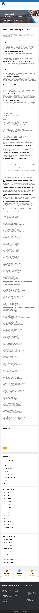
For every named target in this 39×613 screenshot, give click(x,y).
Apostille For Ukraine (7, 520)
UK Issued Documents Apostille (8, 527)
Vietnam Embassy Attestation (8, 554)
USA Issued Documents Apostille (9, 526)
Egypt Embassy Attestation (8, 545)
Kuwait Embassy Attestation (8, 541)
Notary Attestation (7, 473)
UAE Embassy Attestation (7, 590)
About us (16, 590)
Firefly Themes (24, 611)
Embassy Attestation (7, 564)
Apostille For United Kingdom (8, 521)
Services (12, 8)
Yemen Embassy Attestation (8, 562)
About (3, 8)
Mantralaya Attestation (7, 463)
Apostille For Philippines (7, 510)
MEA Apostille (6, 465)
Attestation (7, 8)
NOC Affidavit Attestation (8, 468)
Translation (17, 8)
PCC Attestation (6, 482)
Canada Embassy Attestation (8, 550)
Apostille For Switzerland (7, 518)
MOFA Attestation (6, 462)
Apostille (22, 8)
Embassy (26, 8)
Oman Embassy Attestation (8, 547)
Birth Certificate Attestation (8, 476)
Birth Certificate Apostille (8, 474)
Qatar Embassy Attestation (8, 542)
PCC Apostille (6, 480)
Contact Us (17, 594)
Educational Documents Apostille (9, 479)
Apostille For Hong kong (7, 501)
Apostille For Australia (7, 492)
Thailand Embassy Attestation (8, 556)
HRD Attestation (32, 8)
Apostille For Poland (7, 512)
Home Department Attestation (9, 460)
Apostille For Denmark (7, 497)
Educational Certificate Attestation (9, 477)
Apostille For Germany (7, 498)
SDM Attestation (6, 483)
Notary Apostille (6, 471)
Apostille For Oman (7, 509)
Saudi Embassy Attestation (8, 544)
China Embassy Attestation (8, 553)
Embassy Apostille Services (8, 530)
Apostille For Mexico (7, 506)
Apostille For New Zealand (8, 507)
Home (16, 589)
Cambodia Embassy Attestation (9, 551)
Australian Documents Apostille (9, 529)
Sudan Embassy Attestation (8, 559)
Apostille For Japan (7, 504)
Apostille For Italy (6, 503)
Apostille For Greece (7, 500)
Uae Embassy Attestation (8, 539)
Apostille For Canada (7, 495)
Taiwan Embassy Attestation (8, 557)
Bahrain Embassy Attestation (8, 548)
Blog (16, 595)
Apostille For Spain (6, 515)
